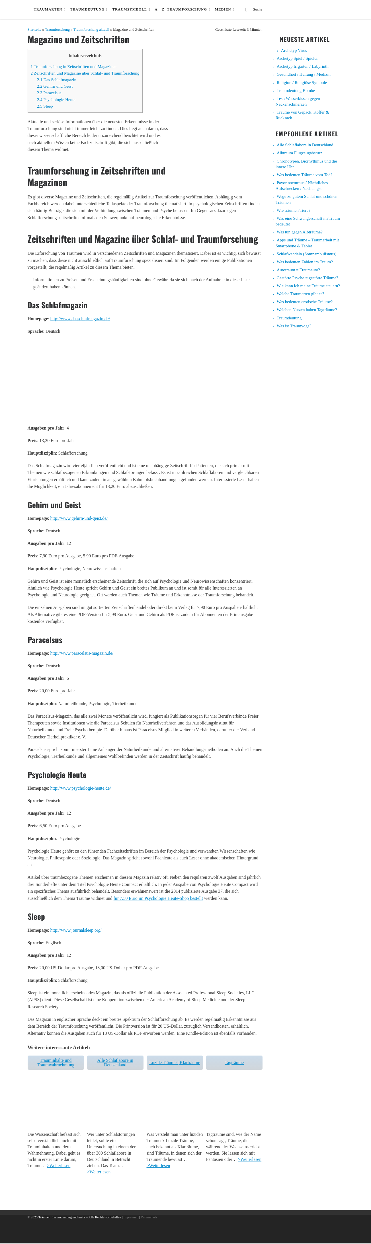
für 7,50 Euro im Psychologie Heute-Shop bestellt (158, 898)
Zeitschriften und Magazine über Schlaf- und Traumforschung (85, 73)
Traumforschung (57, 29)
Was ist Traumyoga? (294, 326)
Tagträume (234, 1062)
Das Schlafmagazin (56, 79)
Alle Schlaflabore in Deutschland (115, 1062)
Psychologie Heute (56, 99)
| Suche (259, 8)
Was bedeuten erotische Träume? (305, 301)
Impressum (131, 1218)
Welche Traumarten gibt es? (300, 294)
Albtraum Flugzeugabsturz (299, 153)
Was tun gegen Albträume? (300, 232)
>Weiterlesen (59, 1166)
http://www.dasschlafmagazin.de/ (80, 318)
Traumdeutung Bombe (296, 90)
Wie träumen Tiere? (293, 210)
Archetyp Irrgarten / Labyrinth (303, 66)
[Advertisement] (145, 379)
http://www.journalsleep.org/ (75, 930)
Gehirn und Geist (55, 86)
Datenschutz (149, 1218)
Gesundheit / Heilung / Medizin (304, 74)
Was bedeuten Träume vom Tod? (305, 175)
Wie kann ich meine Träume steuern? (308, 286)
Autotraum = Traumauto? (298, 270)
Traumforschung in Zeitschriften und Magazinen (74, 66)
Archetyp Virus (294, 50)
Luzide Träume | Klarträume (174, 1062)
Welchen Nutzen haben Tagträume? (307, 309)
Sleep (45, 106)
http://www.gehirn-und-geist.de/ (79, 518)
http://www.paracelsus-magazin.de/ (81, 653)
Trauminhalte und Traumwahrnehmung (55, 1062)
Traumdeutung (289, 318)
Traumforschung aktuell (91, 29)
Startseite (35, 29)
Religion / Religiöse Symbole (302, 82)
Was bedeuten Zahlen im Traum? (305, 262)
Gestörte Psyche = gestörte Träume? (307, 278)
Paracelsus (49, 93)
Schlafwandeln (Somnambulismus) (307, 254)
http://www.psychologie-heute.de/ (80, 788)
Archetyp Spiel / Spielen (297, 58)
